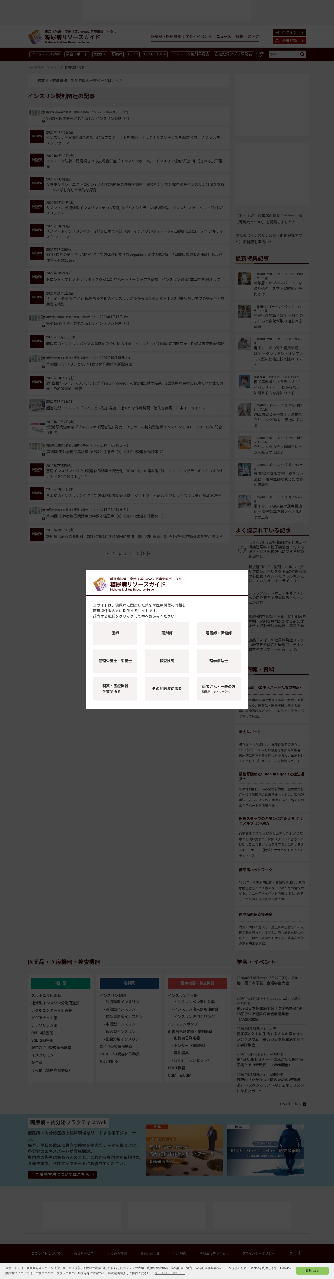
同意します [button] (312, 1270)
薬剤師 (167, 633)
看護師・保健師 (219, 633)
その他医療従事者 (167, 689)
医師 (115, 633)
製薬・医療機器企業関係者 (115, 689)
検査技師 (167, 661)
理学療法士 (218, 661)
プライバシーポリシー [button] (170, 1273)
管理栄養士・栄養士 (115, 661)
